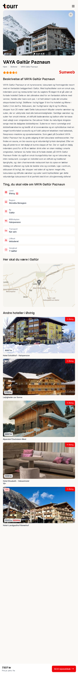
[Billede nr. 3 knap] (39, 53)
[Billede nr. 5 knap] (43, 53)
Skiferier (13, 67)
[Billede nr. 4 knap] (41, 53)
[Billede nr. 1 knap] (34, 53)
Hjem (5, 67)
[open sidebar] (73, 6)
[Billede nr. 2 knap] (36, 53)
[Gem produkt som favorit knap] (70, 14)
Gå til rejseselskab (64, 669)
